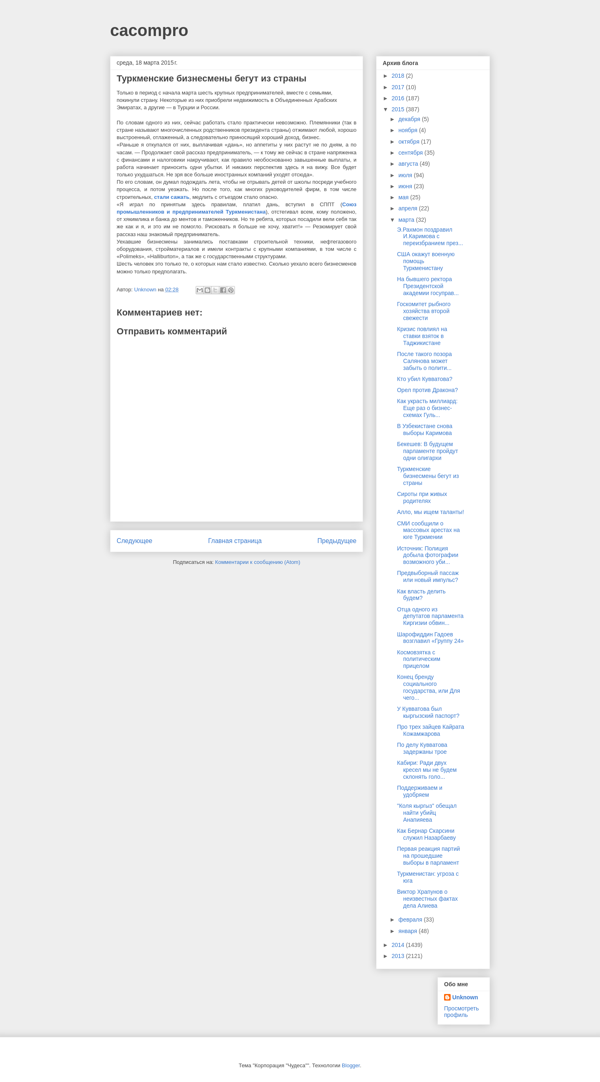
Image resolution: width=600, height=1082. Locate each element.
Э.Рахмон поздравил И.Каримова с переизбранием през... (430, 236)
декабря (410, 119)
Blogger (351, 1065)
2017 (399, 87)
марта (407, 219)
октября (409, 141)
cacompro (149, 30)
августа (409, 163)
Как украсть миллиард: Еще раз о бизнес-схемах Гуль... (427, 408)
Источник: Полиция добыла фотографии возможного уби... (427, 555)
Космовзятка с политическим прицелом (418, 659)
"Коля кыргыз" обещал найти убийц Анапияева (427, 812)
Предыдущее (337, 540)
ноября (408, 130)
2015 (399, 109)
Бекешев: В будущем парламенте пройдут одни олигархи (427, 451)
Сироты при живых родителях (422, 497)
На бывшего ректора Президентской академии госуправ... (428, 286)
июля (406, 175)
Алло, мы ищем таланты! (430, 512)
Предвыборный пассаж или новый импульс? (428, 576)
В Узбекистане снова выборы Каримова (424, 429)
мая (404, 197)
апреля (408, 208)
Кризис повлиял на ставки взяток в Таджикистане (422, 336)
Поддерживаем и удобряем (419, 791)
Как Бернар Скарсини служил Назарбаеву (426, 834)
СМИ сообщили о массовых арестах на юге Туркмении (428, 530)
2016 (399, 98)
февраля (411, 919)
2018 (399, 75)
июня (406, 186)
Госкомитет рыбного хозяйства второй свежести (424, 311)
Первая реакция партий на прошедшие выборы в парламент (428, 855)
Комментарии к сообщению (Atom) (257, 562)
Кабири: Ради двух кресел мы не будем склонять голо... (427, 770)
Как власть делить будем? (421, 595)
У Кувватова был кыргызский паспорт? (428, 712)
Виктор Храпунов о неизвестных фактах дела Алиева (427, 898)
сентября (411, 152)
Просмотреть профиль (461, 1011)
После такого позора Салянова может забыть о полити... (424, 361)
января (408, 931)
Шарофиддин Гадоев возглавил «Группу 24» (430, 638)
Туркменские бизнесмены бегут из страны (428, 476)
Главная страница (235, 540)
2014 (399, 945)
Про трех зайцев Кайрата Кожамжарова (430, 730)
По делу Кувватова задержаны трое (422, 748)
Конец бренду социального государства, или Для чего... (428, 687)
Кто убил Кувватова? (424, 379)
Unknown (465, 997)
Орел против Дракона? (427, 390)
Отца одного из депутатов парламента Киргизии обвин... (430, 616)
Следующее (134, 540)
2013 (399, 956)
